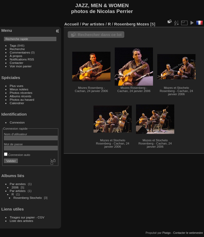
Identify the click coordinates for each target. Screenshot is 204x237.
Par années (18, 184)
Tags (13, 45)
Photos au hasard (22, 99)
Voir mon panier (21, 66)
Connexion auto (17, 154)
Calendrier (17, 103)
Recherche (17, 49)
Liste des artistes (21, 220)
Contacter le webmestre (188, 232)
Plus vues (16, 85)
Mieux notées (19, 89)
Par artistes (18, 190)
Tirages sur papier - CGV (27, 217)
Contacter (16, 62)
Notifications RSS (22, 59)
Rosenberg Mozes (131, 24)
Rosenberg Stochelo (28, 197)
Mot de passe (13, 144)
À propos (16, 56)
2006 (15, 187)
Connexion (17, 122)
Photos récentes (21, 92)
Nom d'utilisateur (15, 134)
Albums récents (20, 96)
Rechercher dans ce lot (100, 34)
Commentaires (20, 52)
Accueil (71, 24)
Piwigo (166, 232)
